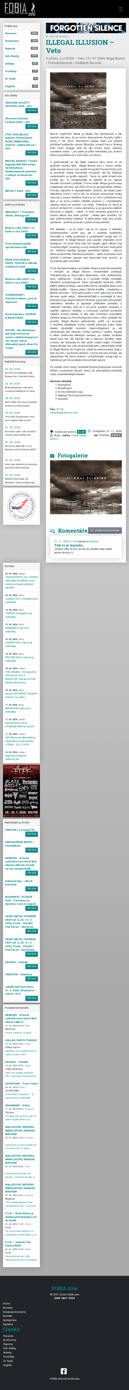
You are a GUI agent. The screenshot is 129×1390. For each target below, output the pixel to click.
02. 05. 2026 (12, 442)
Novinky (7, 1307)
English (7, 1365)
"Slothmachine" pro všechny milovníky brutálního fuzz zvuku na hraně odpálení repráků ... (21, 580)
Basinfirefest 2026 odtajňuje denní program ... (21, 723)
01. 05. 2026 (12, 427)
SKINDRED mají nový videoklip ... (17, 628)
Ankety (7, 1352)
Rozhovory (9, 1339)
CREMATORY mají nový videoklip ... (18, 643)
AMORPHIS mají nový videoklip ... (17, 708)
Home (6, 1303)
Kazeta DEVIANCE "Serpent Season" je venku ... (21, 694)
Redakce (8, 1324)
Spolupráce (9, 1320)
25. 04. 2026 (12, 383)
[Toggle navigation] (121, 9)
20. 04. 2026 (12, 368)
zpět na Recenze (57, 36)
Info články (9, 1348)
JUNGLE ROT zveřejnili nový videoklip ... (21, 599)
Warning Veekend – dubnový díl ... (16, 756)
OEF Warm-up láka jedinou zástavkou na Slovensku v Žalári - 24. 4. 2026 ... (20, 739)
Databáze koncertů (14, 1311)
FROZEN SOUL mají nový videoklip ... (19, 657)
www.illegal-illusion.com (64, 412)
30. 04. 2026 (12, 412)
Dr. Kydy (8, 1360)
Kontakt (7, 1315)
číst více (31, 110)
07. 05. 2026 (12, 460)
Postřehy (8, 1356)
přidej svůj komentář (105, 530)
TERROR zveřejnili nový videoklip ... (18, 613)
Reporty (8, 1344)
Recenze (8, 1335)
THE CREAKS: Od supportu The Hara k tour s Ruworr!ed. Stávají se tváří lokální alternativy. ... (21, 675)
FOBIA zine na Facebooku (64, 1373)
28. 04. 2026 (12, 398)
